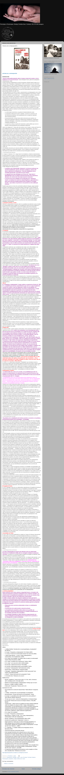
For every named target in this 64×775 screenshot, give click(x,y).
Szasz (24, 758)
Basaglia (14, 757)
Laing (21, 757)
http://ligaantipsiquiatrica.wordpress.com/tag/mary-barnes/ (15, 752)
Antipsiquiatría (9, 757)
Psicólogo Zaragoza (31, 757)
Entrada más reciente (8, 769)
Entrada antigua (36, 769)
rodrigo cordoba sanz (18, 758)
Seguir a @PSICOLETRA (49, 78)
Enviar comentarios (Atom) (13, 771)
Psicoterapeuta (5, 758)
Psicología (25, 757)
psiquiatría (11, 758)
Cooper (18, 757)
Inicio (23, 769)
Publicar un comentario (8, 763)
